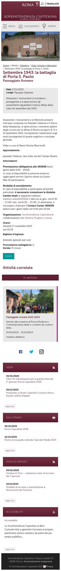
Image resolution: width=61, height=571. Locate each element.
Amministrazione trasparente (38, 561)
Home (6, 65)
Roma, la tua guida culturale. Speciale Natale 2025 (30, 440)
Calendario (31, 26)
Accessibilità (11, 520)
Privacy (49, 566)
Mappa (52, 26)
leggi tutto (10, 406)
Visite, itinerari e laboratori (44, 65)
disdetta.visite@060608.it (16, 199)
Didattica (24, 65)
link (55, 338)
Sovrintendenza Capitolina (36, 214)
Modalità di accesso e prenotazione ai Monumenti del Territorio (25, 488)
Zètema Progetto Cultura (38, 217)
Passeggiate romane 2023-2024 (23, 317)
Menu (11, 26)
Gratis (8, 255)
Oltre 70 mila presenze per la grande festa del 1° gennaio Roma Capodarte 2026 (29, 380)
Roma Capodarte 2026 (16, 429)
